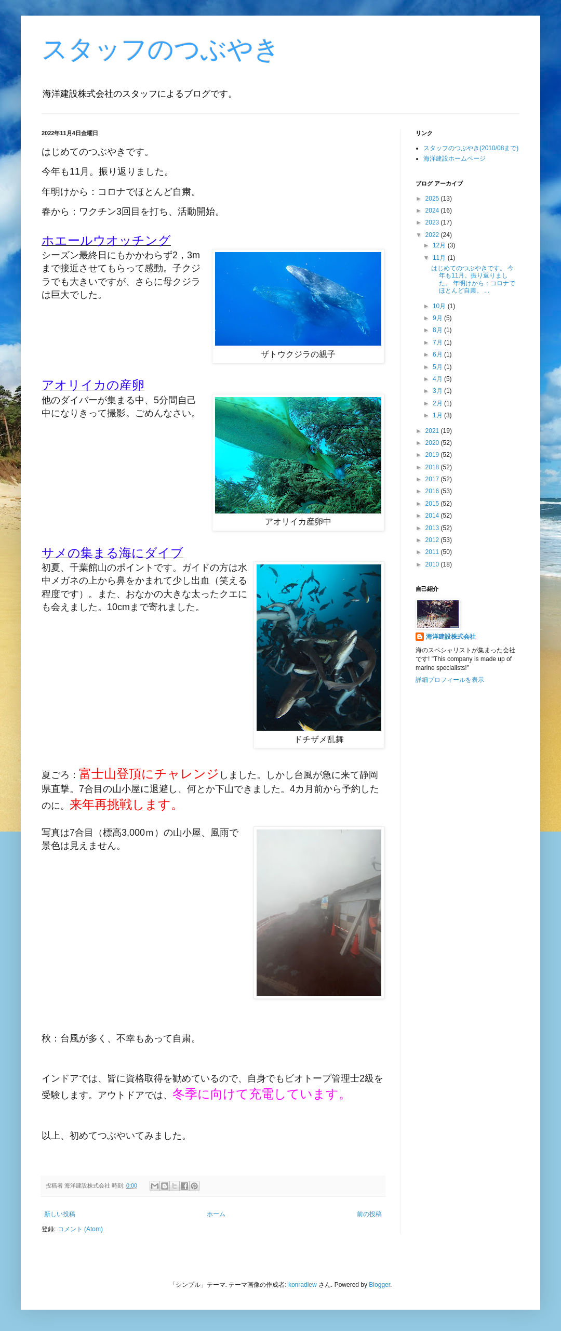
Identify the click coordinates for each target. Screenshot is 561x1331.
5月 (438, 367)
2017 (433, 479)
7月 (438, 342)
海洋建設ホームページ (454, 158)
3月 (438, 390)
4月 (438, 379)
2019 (433, 454)
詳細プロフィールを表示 (450, 679)
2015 (433, 503)
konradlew (302, 1284)
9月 (438, 318)
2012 (433, 540)
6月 (438, 354)
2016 (433, 491)
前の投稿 (369, 1214)
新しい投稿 (59, 1214)
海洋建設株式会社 (451, 636)
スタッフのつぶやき (161, 49)
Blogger (379, 1284)
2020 (433, 442)
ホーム (216, 1214)
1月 (438, 415)
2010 (433, 564)
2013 (433, 528)
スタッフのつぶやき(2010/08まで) (470, 148)
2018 (433, 467)
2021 (433, 430)
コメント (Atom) (80, 1229)
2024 (433, 210)
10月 (440, 306)
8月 (438, 330)
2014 (433, 515)
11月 (440, 257)
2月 (438, 403)
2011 (433, 552)
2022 (433, 235)
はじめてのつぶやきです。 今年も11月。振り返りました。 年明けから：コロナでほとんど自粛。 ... (473, 279)
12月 (440, 245)
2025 (433, 198)
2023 (433, 222)
